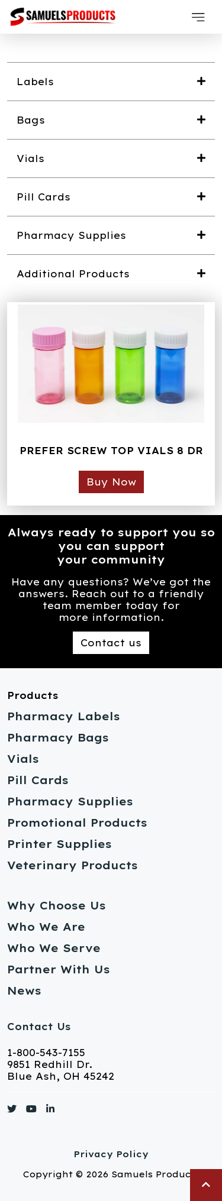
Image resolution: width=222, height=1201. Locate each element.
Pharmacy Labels (63, 716)
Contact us (111, 643)
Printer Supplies (59, 844)
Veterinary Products (72, 865)
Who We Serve (54, 948)
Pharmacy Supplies (70, 801)
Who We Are (46, 927)
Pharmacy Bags (58, 737)
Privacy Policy (111, 1154)
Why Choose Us (56, 905)
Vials (23, 759)
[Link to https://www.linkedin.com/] (50, 1111)
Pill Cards (38, 780)
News (24, 991)
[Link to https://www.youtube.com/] (31, 1111)
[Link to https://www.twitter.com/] (12, 1111)
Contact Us (38, 1026)
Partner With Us (58, 969)
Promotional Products (77, 823)
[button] (198, 17)
